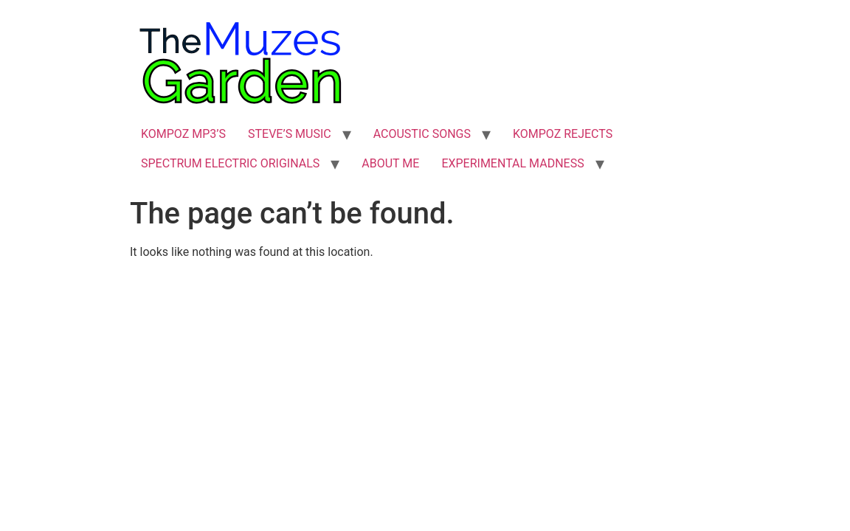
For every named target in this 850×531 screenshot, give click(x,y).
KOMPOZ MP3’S (183, 134)
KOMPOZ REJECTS (562, 134)
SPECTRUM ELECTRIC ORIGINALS (230, 163)
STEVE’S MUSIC (289, 134)
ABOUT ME (390, 163)
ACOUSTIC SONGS (422, 134)
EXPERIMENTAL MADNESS (512, 163)
